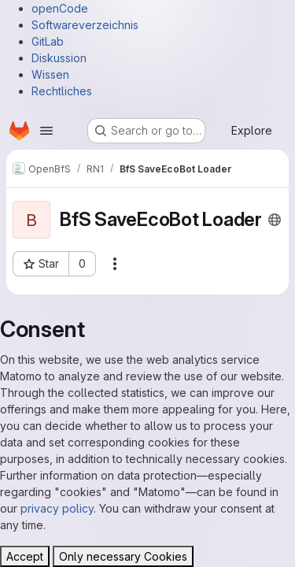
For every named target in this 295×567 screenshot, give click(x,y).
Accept (24, 556)
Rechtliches (61, 91)
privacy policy (57, 508)
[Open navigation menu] (46, 130)
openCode (59, 8)
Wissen (50, 74)
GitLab (47, 41)
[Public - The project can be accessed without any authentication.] (274, 219)
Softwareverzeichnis (84, 25)
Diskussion (59, 58)
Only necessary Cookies (123, 556)
